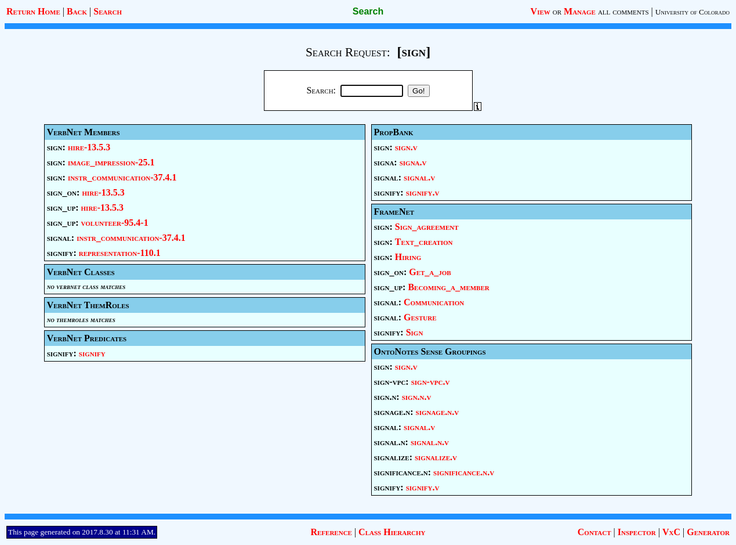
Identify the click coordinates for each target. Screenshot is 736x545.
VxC (671, 532)
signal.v (419, 177)
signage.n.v (437, 412)
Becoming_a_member (448, 287)
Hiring (408, 257)
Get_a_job (430, 272)
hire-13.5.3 (89, 147)
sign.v (406, 147)
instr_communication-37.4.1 (122, 177)
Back (77, 11)
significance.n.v (463, 472)
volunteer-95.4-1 (114, 223)
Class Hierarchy (391, 532)
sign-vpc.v (430, 382)
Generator (708, 532)
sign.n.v (417, 397)
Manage (580, 11)
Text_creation (424, 242)
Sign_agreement (427, 227)
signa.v (413, 162)
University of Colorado (692, 12)
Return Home (33, 11)
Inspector (637, 532)
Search (107, 11)
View (540, 11)
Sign (414, 332)
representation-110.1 (120, 253)
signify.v (423, 192)
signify (92, 353)
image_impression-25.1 (111, 162)
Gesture (420, 317)
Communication (434, 302)
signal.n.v (430, 442)
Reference (330, 532)
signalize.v (436, 457)
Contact (594, 532)
